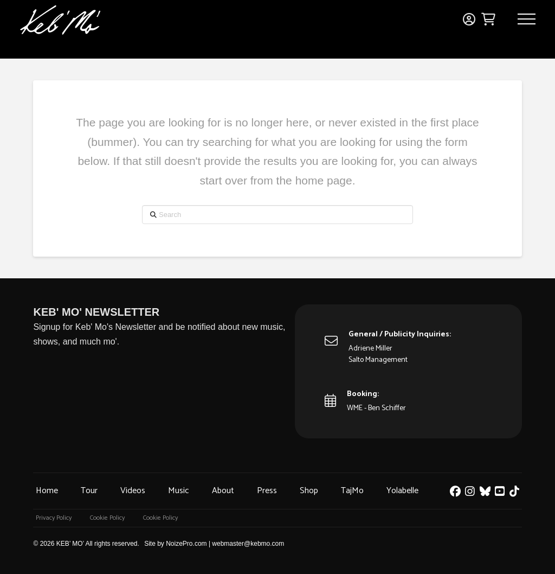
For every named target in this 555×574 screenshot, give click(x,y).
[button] (526, 19)
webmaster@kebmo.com (248, 543)
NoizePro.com (186, 543)
